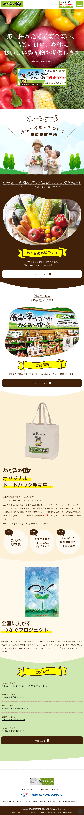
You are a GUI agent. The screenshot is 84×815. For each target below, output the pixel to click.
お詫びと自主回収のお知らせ (13, 697)
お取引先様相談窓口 (65, 812)
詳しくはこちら (40, 274)
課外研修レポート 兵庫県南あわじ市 (16, 708)
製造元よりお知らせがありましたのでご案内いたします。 (25, 686)
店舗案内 (46, 789)
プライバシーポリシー (47, 812)
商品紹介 (57, 789)
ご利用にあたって (30, 812)
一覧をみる (40, 740)
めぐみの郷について (32, 789)
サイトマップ (16, 812)
